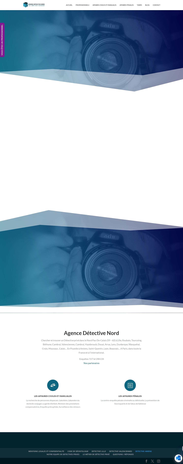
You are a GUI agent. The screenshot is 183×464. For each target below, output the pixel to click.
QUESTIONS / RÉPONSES (123, 454)
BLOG (147, 5)
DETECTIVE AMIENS (143, 451)
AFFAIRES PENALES (127, 5)
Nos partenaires (92, 363)
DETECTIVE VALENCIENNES (120, 451)
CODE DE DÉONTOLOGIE (77, 451)
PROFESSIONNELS (82, 5)
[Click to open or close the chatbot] (178, 458)
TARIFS (139, 5)
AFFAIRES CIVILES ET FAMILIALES (104, 5)
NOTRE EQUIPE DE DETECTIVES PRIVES (63, 454)
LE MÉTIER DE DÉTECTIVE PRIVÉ (96, 454)
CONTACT (156, 5)
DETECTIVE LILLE (99, 451)
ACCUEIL (69, 5)
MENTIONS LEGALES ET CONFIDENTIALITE (46, 451)
